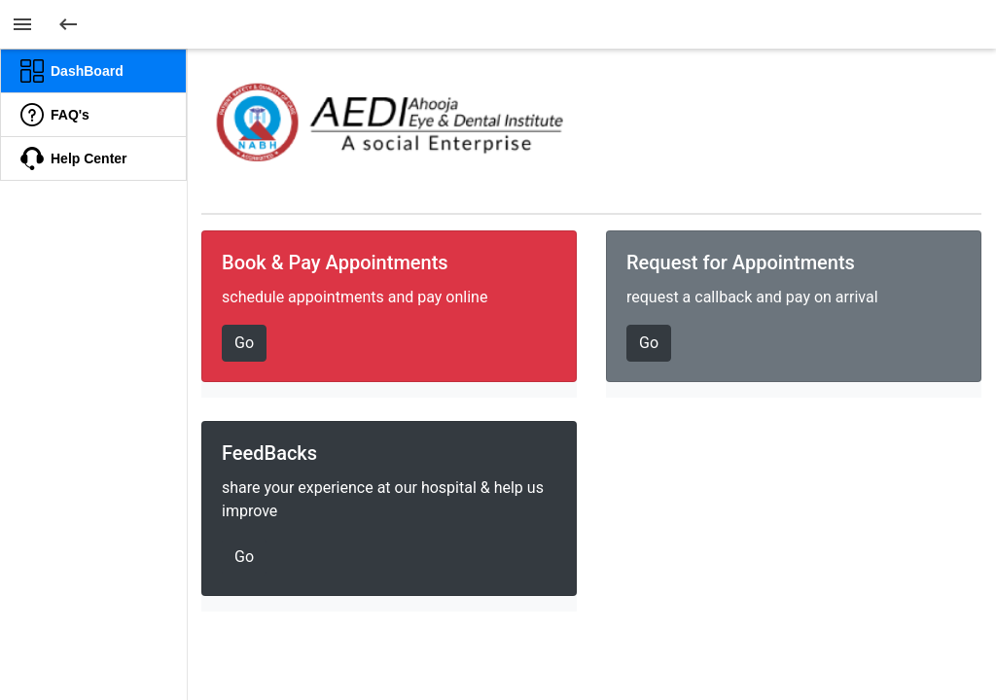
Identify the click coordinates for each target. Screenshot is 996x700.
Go (244, 342)
